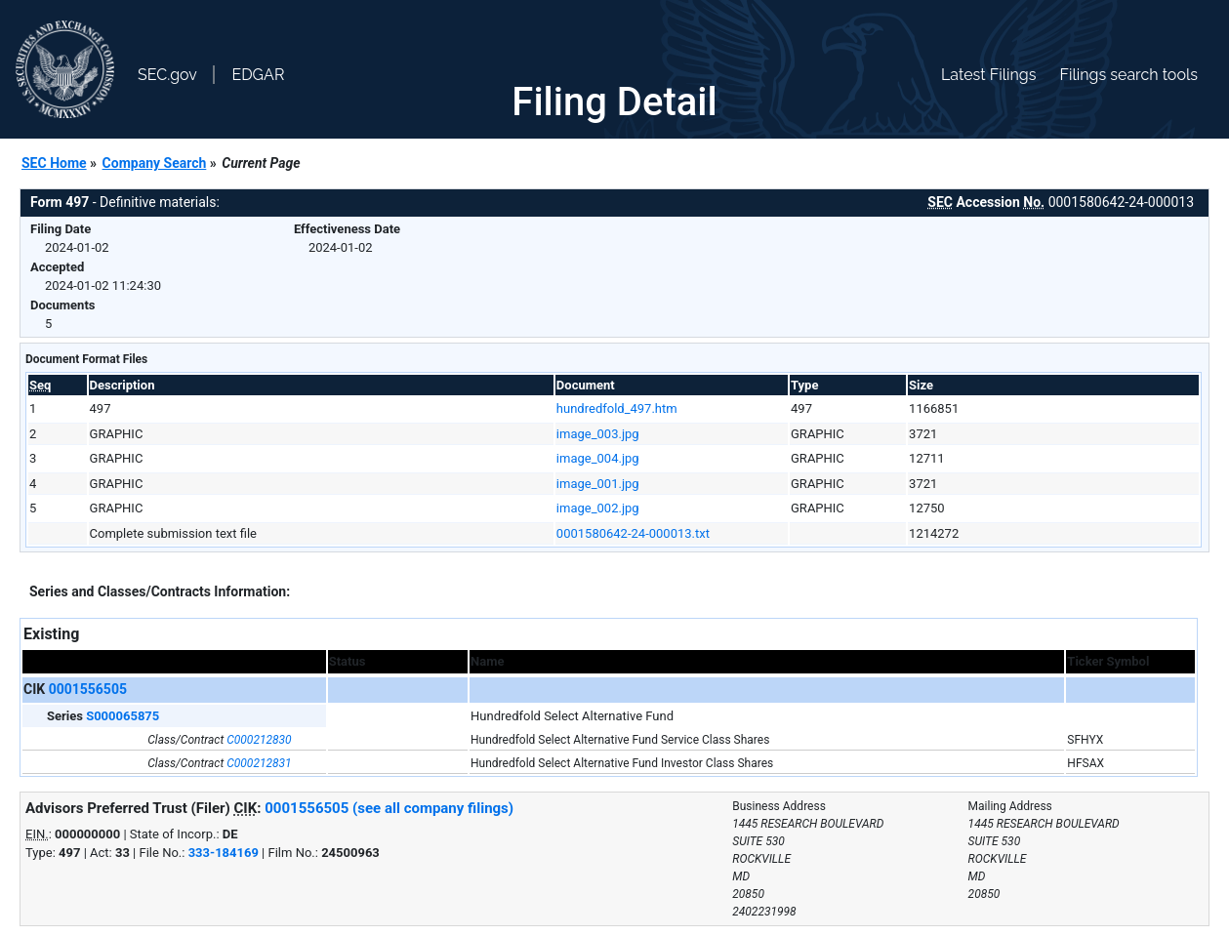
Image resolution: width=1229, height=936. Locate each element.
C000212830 (258, 740)
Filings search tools (1128, 74)
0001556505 (88, 689)
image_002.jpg (597, 508)
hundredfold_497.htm (616, 408)
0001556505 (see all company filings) (389, 808)
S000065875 (122, 716)
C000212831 (258, 763)
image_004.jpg (597, 458)
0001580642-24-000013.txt (633, 533)
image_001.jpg (597, 483)
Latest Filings (988, 74)
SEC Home (54, 163)
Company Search (154, 163)
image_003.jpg (597, 434)
